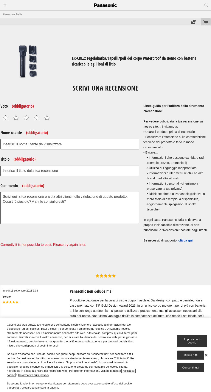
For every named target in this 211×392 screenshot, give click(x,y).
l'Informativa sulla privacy (33, 375)
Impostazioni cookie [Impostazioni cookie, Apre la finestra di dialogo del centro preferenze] (192, 341)
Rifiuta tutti (190, 355)
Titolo (18, 159)
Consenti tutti (190, 367)
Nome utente (24, 132)
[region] (105, 355)
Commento (22, 185)
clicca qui (185, 240)
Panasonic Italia (12, 14)
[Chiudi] (206, 355)
